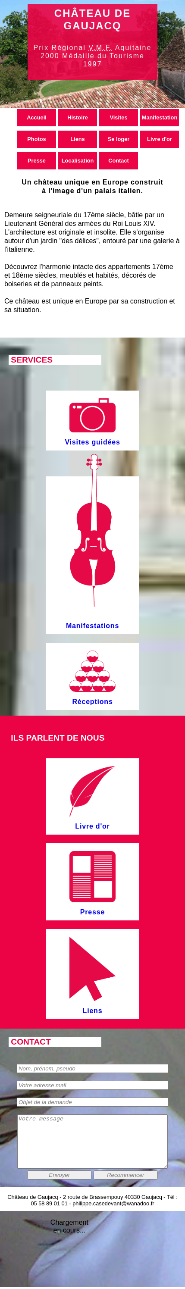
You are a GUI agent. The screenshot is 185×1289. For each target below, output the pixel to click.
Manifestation (159, 117)
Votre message (92, 1146)
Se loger (119, 139)
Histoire (77, 117)
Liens (77, 139)
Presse (37, 160)
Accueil (37, 117)
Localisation (78, 160)
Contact (118, 160)
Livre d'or (159, 139)
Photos (36, 139)
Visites (118, 117)
